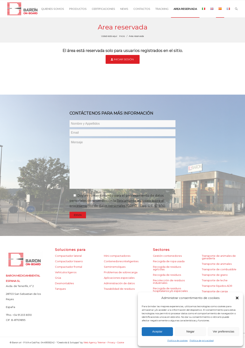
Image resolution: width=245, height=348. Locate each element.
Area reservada (122, 27)
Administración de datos (119, 283)
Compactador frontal (68, 266)
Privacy (111, 342)
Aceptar (157, 331)
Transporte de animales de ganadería (219, 257)
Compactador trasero (69, 261)
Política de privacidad (202, 340)
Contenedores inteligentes (121, 261)
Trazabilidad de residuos (119, 288)
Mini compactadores (117, 255)
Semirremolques (114, 266)
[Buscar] (236, 8)
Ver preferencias (223, 331)
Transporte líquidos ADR (217, 285)
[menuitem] (31, 8)
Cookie (120, 342)
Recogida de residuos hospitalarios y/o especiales (170, 289)
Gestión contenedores (167, 255)
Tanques (60, 288)
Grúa (58, 277)
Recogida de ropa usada (169, 261)
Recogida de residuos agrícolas (167, 268)
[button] (237, 298)
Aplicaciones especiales (119, 277)
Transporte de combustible (219, 269)
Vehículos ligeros (65, 272)
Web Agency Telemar (94, 342)
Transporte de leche (215, 280)
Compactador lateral (68, 255)
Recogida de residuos (167, 274)
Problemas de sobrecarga (120, 272)
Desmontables (64, 283)
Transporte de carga (215, 291)
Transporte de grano (215, 274)
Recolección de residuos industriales (169, 281)
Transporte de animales (217, 263)
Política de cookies (177, 340)
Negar (190, 331)
